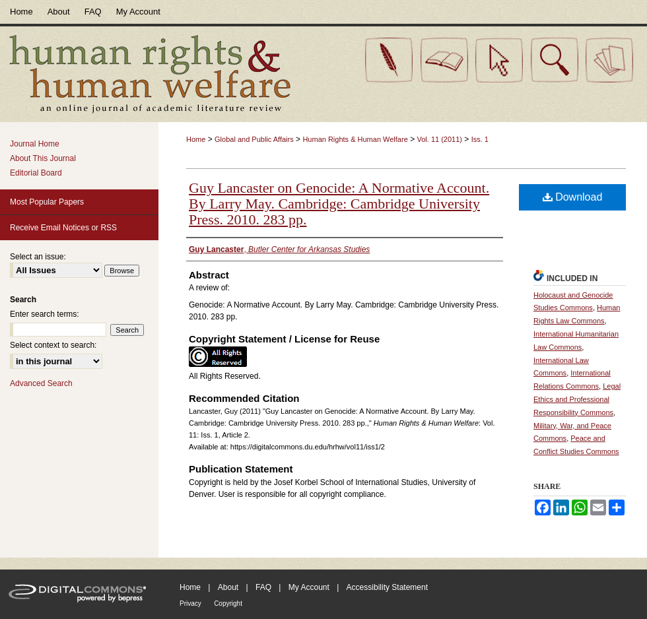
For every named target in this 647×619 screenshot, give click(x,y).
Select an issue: (38, 256)
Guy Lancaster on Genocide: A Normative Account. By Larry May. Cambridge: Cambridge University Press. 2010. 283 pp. (339, 203)
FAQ (263, 587)
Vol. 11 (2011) (439, 139)
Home (195, 139)
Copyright (228, 603)
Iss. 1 (480, 139)
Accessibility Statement (387, 587)
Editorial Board (36, 173)
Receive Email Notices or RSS (63, 227)
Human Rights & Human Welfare (354, 139)
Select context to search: (53, 345)
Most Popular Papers (47, 202)
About (228, 587)
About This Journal (43, 158)
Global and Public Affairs (254, 139)
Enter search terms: (44, 314)
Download (573, 197)
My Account (309, 587)
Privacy (190, 603)
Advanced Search (41, 383)
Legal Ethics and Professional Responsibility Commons (577, 399)
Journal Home (34, 143)
